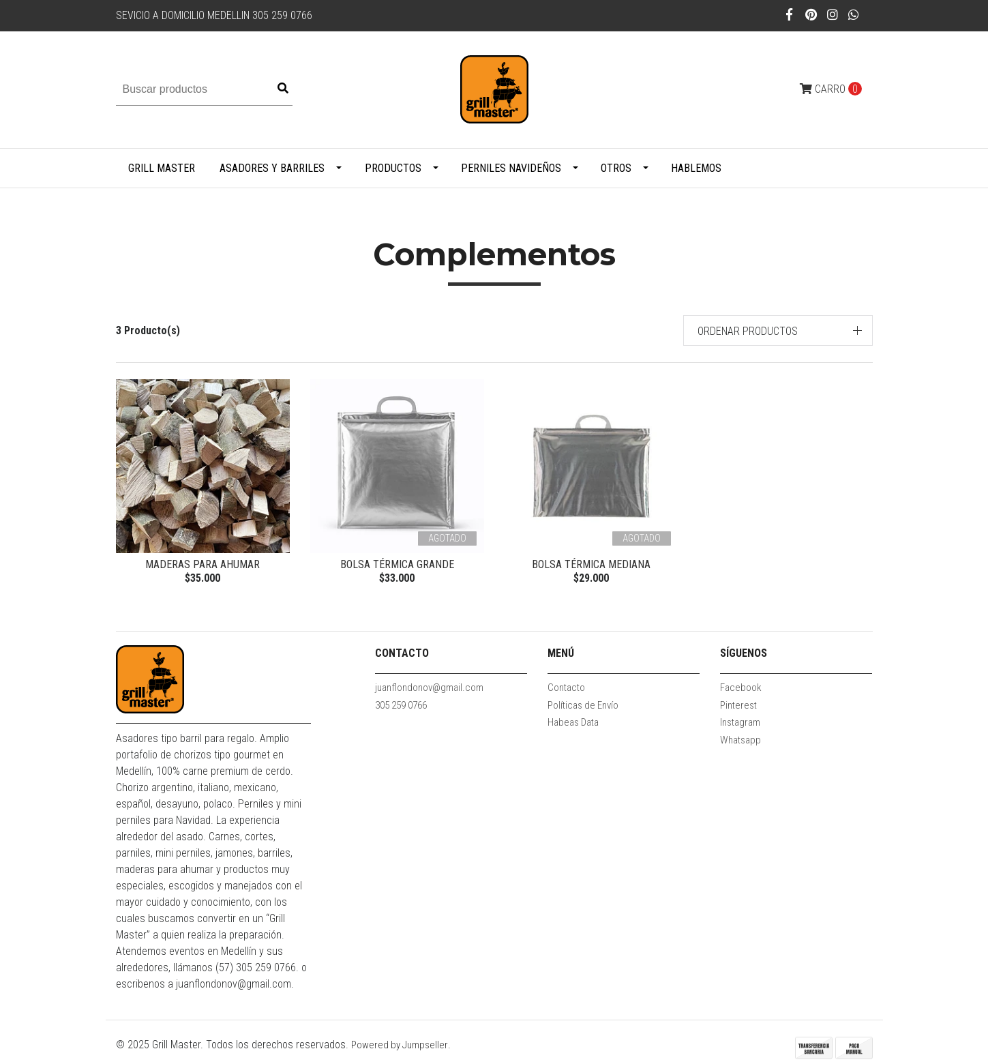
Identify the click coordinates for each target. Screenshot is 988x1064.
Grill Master (161, 168)
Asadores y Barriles (272, 168)
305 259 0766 (401, 705)
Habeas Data (573, 722)
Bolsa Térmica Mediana (591, 564)
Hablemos (696, 168)
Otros (616, 168)
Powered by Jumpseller (399, 1045)
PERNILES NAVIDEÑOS (511, 168)
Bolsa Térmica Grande (397, 564)
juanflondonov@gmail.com (429, 687)
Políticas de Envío (583, 705)
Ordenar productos (748, 331)
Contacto (566, 687)
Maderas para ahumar (202, 564)
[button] (778, 330)
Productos (393, 168)
